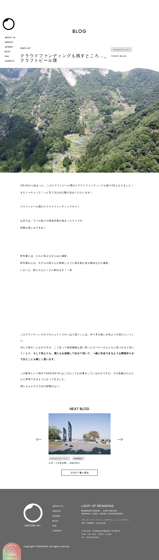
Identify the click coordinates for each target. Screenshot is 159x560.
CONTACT (9, 61)
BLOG (8, 51)
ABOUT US (10, 37)
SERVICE (9, 42)
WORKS (9, 47)
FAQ (7, 56)
